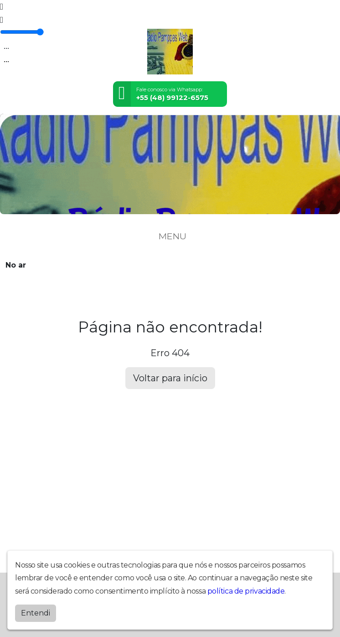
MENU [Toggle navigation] (170, 236)
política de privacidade (246, 588)
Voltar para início (170, 378)
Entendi (35, 610)
